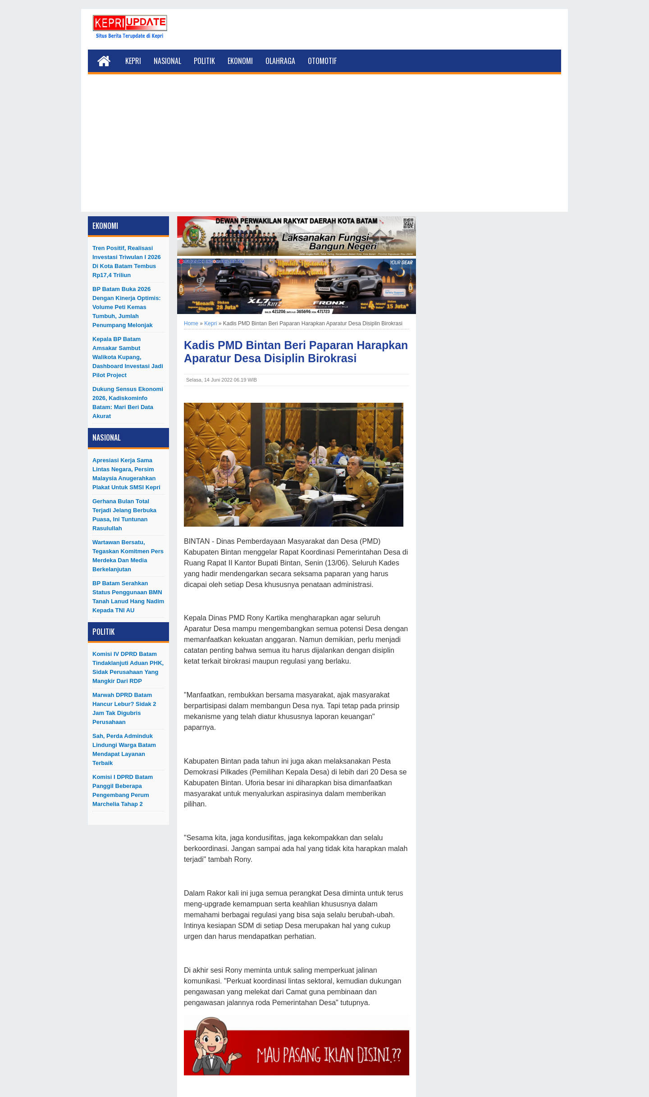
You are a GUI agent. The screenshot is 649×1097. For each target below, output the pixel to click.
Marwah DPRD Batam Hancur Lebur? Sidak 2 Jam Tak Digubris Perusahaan (124, 708)
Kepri (133, 60)
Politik (204, 60)
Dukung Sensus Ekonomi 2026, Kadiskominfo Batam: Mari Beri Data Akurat (127, 402)
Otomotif (322, 60)
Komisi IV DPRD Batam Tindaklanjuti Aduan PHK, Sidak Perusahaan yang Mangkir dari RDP (128, 667)
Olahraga (280, 60)
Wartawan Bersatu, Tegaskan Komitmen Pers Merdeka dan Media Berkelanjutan (128, 556)
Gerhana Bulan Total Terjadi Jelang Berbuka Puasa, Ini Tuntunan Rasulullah (124, 515)
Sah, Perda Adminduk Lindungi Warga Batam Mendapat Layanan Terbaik (124, 749)
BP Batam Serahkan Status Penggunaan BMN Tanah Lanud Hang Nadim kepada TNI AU (128, 597)
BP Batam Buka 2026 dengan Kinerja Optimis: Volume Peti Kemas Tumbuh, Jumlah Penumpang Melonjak (126, 307)
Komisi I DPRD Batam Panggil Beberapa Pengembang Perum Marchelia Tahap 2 (122, 790)
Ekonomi (240, 60)
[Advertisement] (324, 149)
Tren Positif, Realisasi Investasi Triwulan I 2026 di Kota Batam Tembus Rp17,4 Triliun (126, 261)
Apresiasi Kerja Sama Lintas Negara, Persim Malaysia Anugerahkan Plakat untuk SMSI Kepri (126, 474)
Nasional (167, 60)
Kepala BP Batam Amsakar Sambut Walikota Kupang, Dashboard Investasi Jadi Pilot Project (127, 357)
